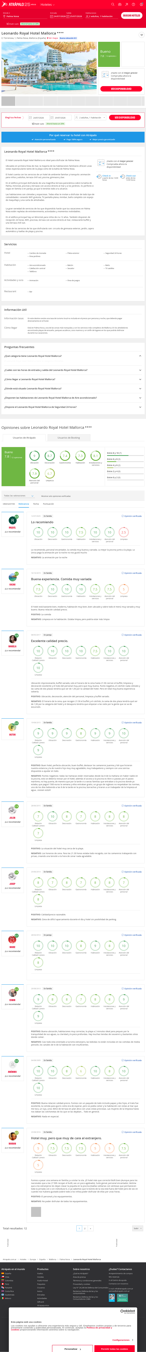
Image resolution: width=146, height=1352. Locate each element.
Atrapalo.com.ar (9, 1259)
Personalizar (72, 1345)
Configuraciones (121, 1336)
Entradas (41, 1294)
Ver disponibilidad (125, 117)
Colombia (9, 1280)
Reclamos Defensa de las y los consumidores (85, 1292)
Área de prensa (79, 1277)
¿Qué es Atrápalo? (80, 1273)
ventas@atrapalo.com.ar (119, 1291)
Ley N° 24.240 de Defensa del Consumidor (90, 1287)
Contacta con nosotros (118, 1284)
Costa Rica (9, 1291)
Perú (7, 1284)
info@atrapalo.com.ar (124, 1288)
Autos (39, 1291)
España (42, 1259)
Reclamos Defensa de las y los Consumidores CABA (85, 1298)
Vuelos (40, 1273)
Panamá (8, 1287)
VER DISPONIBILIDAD (121, 89)
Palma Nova (65, 1259)
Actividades (42, 1298)
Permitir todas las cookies (114, 1345)
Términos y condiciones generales (87, 1280)
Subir (138, 1228)
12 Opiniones (111, 56)
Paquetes (41, 1284)
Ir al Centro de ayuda (117, 1280)
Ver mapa (52, 38)
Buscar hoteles (131, 15)
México (8, 1298)
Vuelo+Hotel (42, 1280)
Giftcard (40, 1302)
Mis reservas (114, 1277)
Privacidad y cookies (81, 1284)
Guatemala (9, 1294)
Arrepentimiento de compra (120, 1273)
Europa (33, 1259)
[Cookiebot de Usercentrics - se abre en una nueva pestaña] (122, 1308)
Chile (7, 1277)
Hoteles (23, 1259)
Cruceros (41, 1287)
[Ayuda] (133, 4)
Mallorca (52, 1259)
